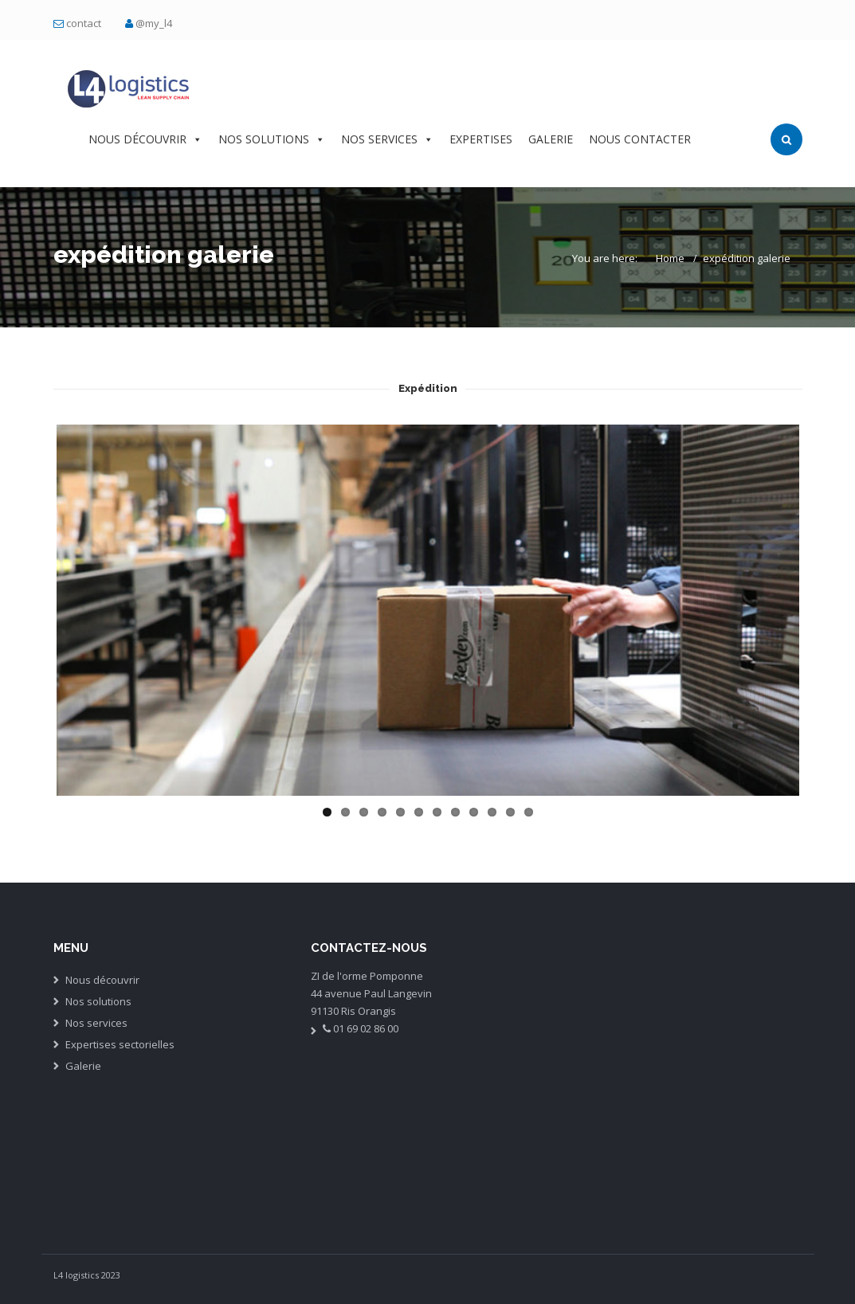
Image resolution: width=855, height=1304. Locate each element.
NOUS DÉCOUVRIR (145, 139)
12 (528, 812)
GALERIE (550, 139)
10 (492, 812)
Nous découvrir (102, 980)
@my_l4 (153, 23)
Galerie (83, 1066)
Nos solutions (98, 1001)
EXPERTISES (480, 139)
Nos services (96, 1023)
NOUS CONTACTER (640, 139)
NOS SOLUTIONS (271, 139)
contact (83, 23)
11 (510, 812)
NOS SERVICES (387, 139)
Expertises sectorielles (120, 1044)
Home (670, 258)
